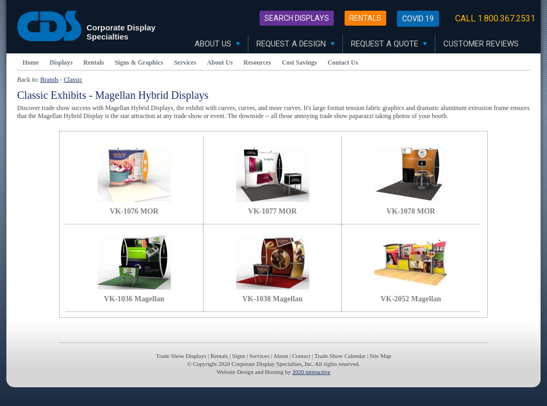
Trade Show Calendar (340, 356)
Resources (257, 62)
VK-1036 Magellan (134, 299)
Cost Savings (299, 62)
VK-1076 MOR (134, 211)
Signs (238, 356)
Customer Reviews (481, 44)
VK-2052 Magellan (410, 299)
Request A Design (295, 44)
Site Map (380, 356)
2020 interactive (311, 372)
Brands (49, 79)
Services (185, 62)
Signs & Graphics (139, 62)
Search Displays (296, 18)
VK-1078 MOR (410, 211)
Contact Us (342, 62)
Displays (61, 62)
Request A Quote (389, 44)
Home (30, 62)
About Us (217, 44)
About (281, 356)
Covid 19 (418, 18)
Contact (301, 356)
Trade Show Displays (181, 356)
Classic (73, 79)
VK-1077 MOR (272, 211)
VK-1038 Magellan (272, 299)
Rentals (365, 18)
